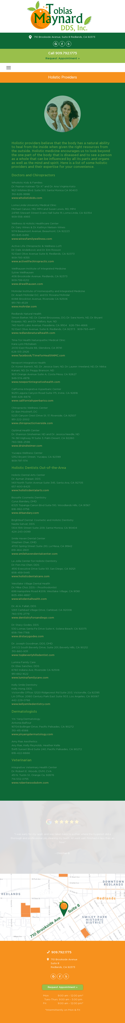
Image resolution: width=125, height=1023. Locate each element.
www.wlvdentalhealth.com (29, 599)
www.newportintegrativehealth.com (36, 382)
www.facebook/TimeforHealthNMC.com (38, 355)
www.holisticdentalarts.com (30, 490)
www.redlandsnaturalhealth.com (33, 333)
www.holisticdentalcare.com (31, 576)
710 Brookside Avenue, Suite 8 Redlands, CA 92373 (64, 37)
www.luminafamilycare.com (30, 677)
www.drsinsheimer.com (27, 446)
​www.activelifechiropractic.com (33, 261)
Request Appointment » (63, 58)
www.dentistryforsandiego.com (33, 618)
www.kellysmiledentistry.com (31, 704)
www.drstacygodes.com (28, 636)
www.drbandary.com (25, 513)
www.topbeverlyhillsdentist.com (33, 655)
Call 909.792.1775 (62, 53)
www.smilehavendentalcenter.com (35, 554)
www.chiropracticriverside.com (32, 423)
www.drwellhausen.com (27, 284)
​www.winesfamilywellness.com (32, 239)
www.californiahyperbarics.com (32, 401)
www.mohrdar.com (24, 306)
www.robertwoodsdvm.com (30, 783)
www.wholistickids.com (27, 198)
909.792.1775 (61, 952)
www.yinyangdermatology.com (32, 734)
